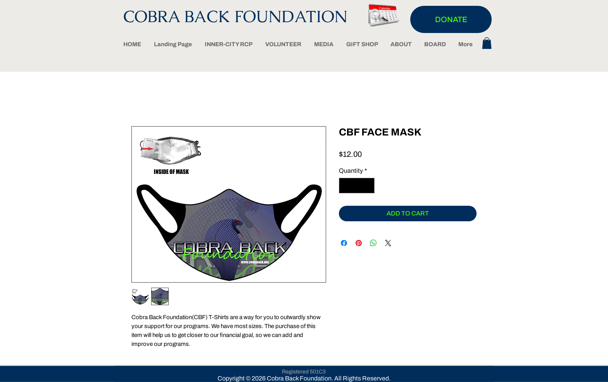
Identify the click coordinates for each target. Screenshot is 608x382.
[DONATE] (451, 19)
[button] (487, 43)
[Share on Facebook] (344, 243)
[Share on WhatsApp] (373, 243)
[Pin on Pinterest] (358, 243)
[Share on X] (388, 243)
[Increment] (368, 185)
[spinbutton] (357, 185)
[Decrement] (345, 185)
